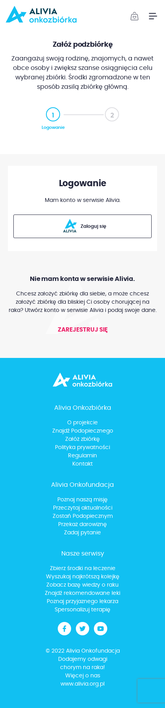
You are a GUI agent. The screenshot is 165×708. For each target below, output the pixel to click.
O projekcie (82, 423)
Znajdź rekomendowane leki (82, 593)
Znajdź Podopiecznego (82, 431)
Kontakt (82, 464)
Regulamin (82, 456)
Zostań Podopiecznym (83, 516)
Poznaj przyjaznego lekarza (82, 601)
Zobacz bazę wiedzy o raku (82, 585)
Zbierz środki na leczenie (83, 568)
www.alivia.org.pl (82, 684)
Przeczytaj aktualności (82, 508)
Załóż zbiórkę (82, 439)
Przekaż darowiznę (82, 524)
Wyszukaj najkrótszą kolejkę (82, 577)
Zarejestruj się (83, 330)
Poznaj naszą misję (82, 500)
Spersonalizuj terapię (82, 610)
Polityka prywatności (82, 447)
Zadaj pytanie (82, 533)
